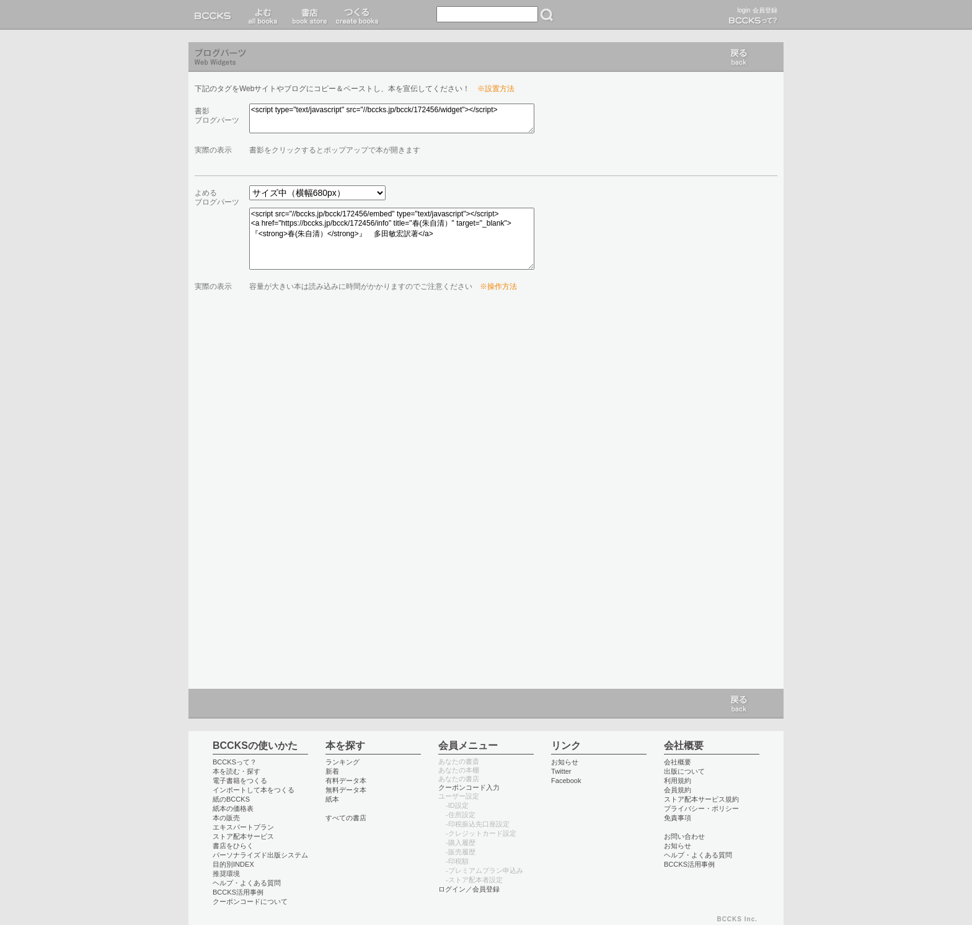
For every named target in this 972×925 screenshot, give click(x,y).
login (743, 10)
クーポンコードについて (250, 901)
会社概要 (677, 762)
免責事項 (677, 817)
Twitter (561, 771)
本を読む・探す (236, 771)
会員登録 (765, 10)
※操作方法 (498, 286)
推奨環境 (226, 873)
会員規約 (677, 790)
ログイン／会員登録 (469, 889)
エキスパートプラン (243, 827)
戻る (739, 57)
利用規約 (677, 780)
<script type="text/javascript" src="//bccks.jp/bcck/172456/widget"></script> (391, 118)
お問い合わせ (684, 836)
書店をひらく (233, 845)
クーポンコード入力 (469, 787)
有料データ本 (345, 780)
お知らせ (564, 762)
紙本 (332, 799)
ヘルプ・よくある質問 (247, 883)
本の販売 (226, 817)
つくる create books (356, 15)
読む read (263, 15)
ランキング (342, 762)
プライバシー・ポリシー (701, 808)
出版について (684, 771)
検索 (546, 15)
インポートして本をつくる (253, 790)
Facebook (566, 780)
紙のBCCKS (231, 799)
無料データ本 (345, 790)
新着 (332, 771)
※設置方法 (496, 88)
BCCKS (215, 15)
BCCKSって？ (235, 762)
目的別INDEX (233, 864)
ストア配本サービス (243, 836)
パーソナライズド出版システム (260, 855)
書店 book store (308, 15)
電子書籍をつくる (240, 780)
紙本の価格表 (233, 808)
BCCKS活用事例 (238, 892)
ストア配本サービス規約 (701, 799)
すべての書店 (345, 817)
